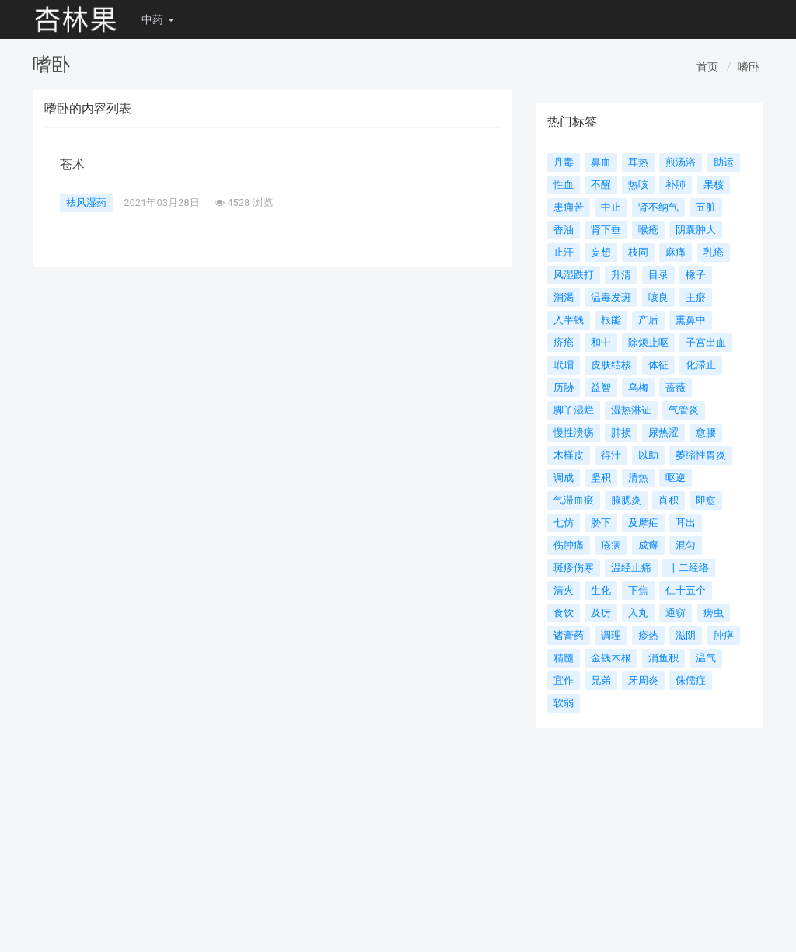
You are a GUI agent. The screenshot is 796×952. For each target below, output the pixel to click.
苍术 (72, 164)
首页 (707, 67)
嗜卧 (748, 67)
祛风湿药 (86, 202)
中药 (157, 19)
